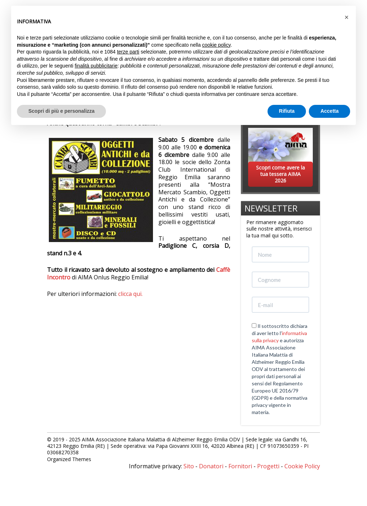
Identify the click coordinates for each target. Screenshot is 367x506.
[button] (346, 17)
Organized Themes (69, 459)
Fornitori (240, 466)
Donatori (211, 466)
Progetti (268, 466)
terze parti (128, 52)
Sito (189, 466)
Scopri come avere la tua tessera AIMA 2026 (280, 174)
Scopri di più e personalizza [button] (61, 111)
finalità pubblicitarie (96, 66)
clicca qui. (130, 294)
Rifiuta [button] (287, 111)
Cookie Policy (302, 466)
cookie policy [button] (216, 45)
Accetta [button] (329, 111)
